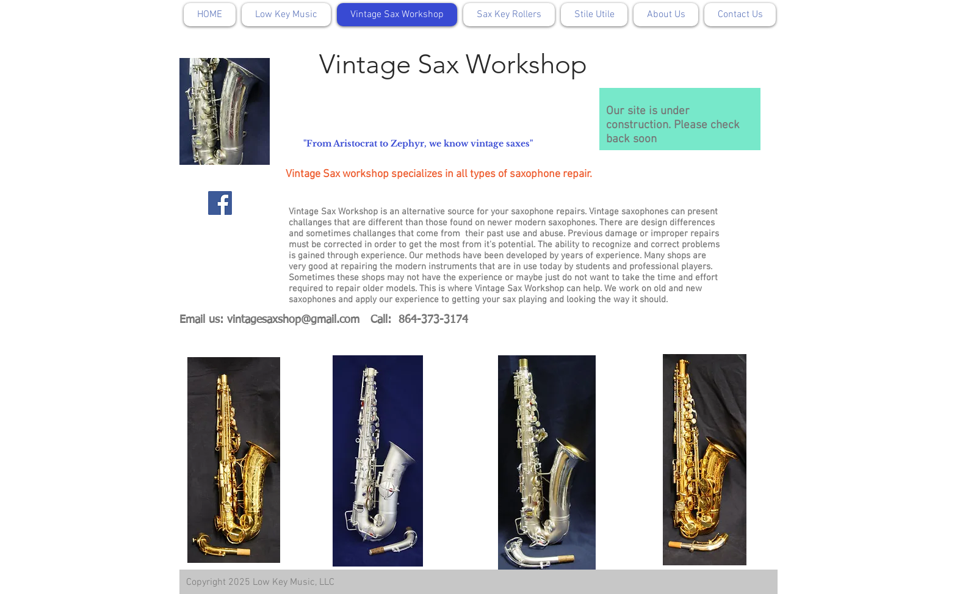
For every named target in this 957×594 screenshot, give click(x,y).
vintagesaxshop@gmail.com (293, 319)
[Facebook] (220, 203)
